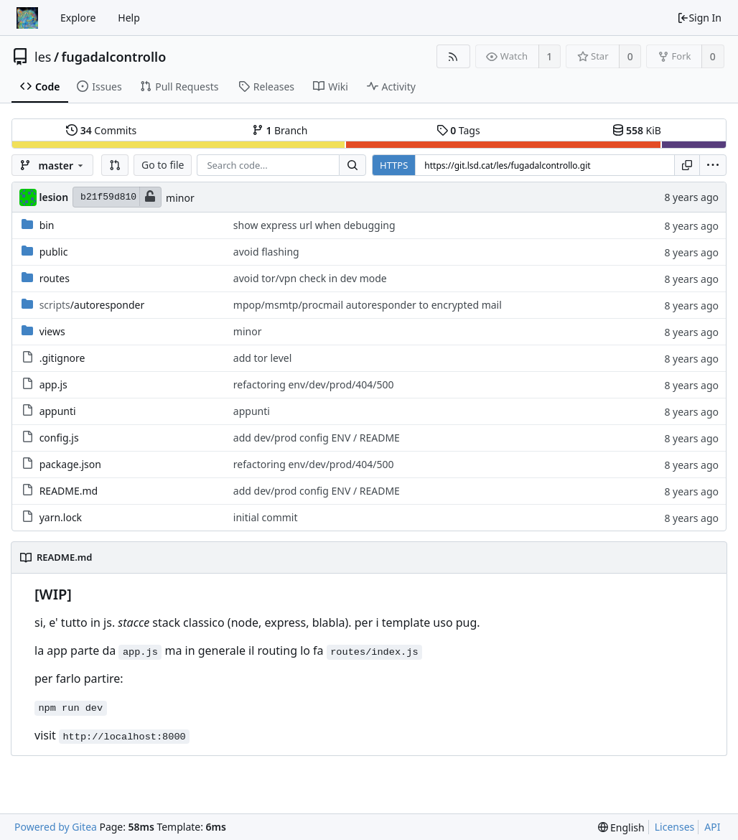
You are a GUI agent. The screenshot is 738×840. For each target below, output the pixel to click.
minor (180, 198)
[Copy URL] (687, 165)
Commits (101, 130)
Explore (77, 17)
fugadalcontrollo (114, 57)
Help (129, 17)
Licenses (675, 827)
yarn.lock (60, 517)
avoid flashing (266, 251)
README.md (68, 491)
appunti (57, 411)
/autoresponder (92, 305)
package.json (70, 464)
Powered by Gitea (55, 827)
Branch (280, 130)
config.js (59, 437)
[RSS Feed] (453, 56)
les (42, 57)
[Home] (27, 18)
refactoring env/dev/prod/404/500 (313, 384)
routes (54, 278)
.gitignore (62, 358)
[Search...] (352, 165)
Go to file (162, 165)
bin (47, 225)
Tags (458, 130)
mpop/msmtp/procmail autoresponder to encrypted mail (367, 305)
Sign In (699, 17)
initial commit (265, 517)
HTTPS (394, 165)
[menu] (713, 165)
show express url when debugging (314, 225)
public (53, 251)
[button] (115, 165)
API (712, 827)
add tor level (262, 358)
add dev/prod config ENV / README (316, 437)
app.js (53, 384)
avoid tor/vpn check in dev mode (310, 278)
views (52, 331)
